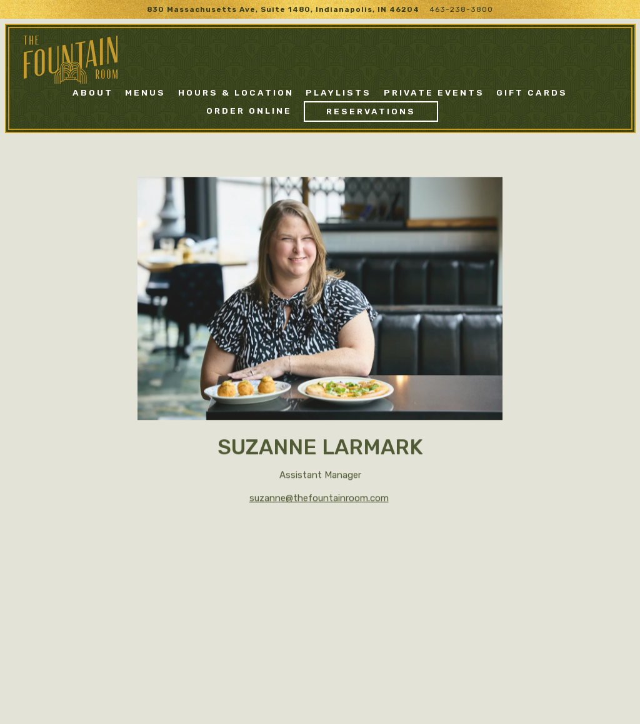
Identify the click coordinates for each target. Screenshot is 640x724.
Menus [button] (145, 92)
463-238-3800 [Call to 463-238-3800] (461, 9)
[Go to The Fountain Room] (283, 9)
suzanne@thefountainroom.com (319, 499)
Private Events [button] (434, 92)
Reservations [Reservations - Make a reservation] (371, 111)
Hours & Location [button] (236, 92)
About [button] (92, 92)
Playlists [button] (338, 92)
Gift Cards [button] (532, 92)
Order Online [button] (249, 111)
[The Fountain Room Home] (71, 59)
